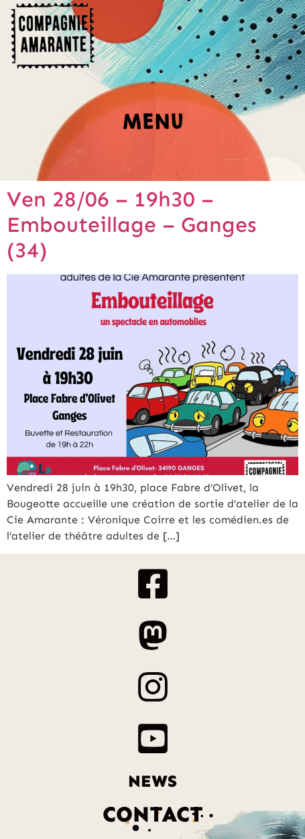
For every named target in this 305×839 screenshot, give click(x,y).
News (152, 781)
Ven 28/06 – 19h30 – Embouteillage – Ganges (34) (132, 224)
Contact (153, 814)
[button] (153, 126)
